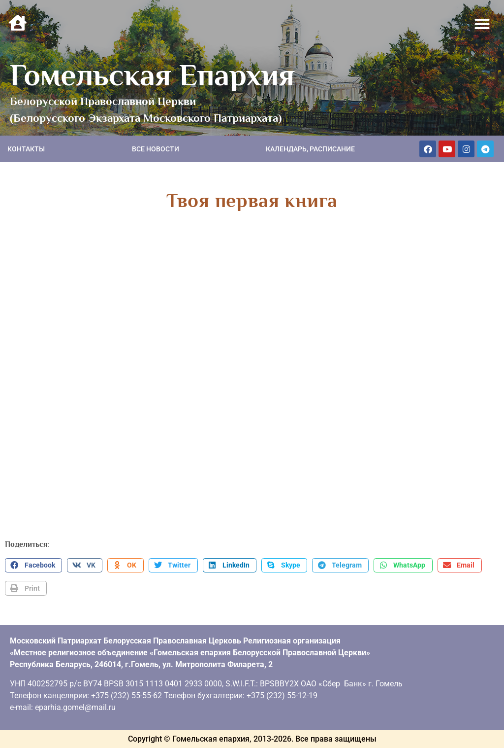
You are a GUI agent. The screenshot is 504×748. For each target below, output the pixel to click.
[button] (482, 24)
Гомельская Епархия (152, 75)
